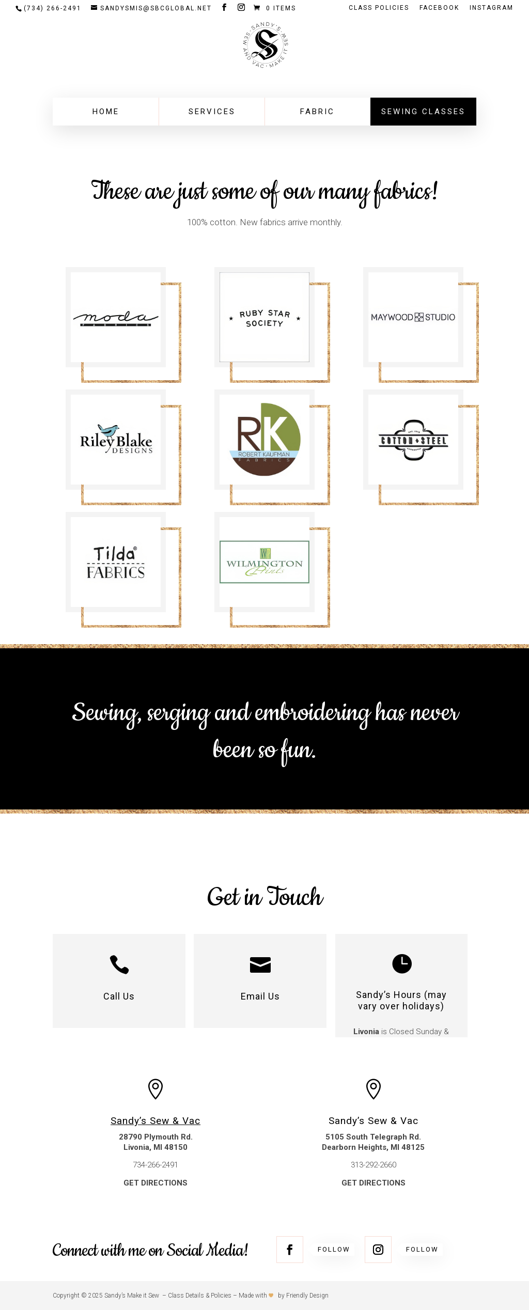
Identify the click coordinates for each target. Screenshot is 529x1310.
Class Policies (379, 8)
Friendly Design (307, 1295)
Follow (334, 1249)
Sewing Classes (423, 111)
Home (105, 111)
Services (212, 111)
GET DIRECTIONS (155, 1183)
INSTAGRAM (492, 8)
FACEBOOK (439, 8)
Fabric (317, 111)
